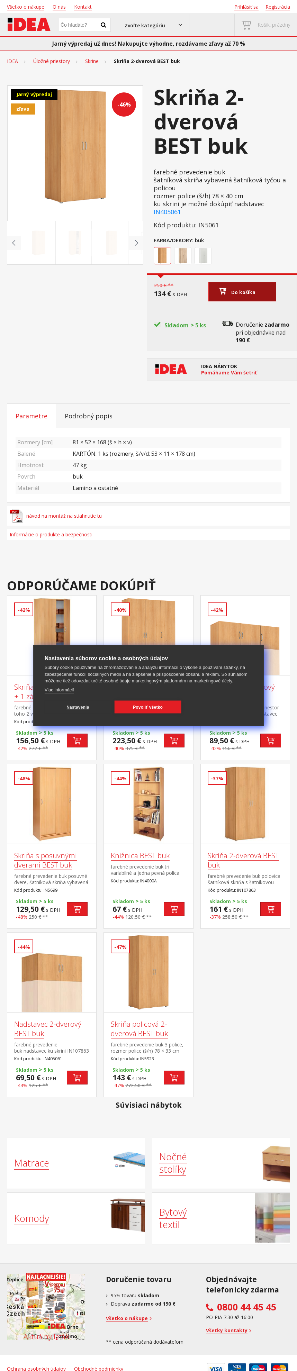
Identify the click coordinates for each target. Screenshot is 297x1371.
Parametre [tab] (31, 416)
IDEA (12, 61)
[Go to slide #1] (38, 242)
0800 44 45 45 (246, 1307)
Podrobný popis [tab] (88, 416)
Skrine (92, 61)
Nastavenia (77, 707)
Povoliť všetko (148, 707)
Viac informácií (59, 689)
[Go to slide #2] (75, 242)
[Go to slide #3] (111, 242)
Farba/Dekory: (174, 240)
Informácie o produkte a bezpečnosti (51, 534)
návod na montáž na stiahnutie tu (56, 516)
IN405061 (167, 212)
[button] (153, 24)
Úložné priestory (51, 61)
